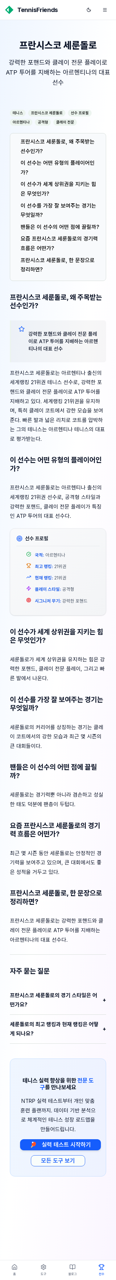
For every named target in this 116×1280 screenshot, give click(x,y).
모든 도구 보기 (58, 1160)
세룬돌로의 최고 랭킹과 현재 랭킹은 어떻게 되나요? (58, 1029)
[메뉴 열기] (105, 10)
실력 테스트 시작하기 (60, 1144)
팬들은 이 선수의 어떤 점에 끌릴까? (60, 227)
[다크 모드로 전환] (89, 10)
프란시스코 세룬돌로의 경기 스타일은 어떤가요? (58, 1000)
